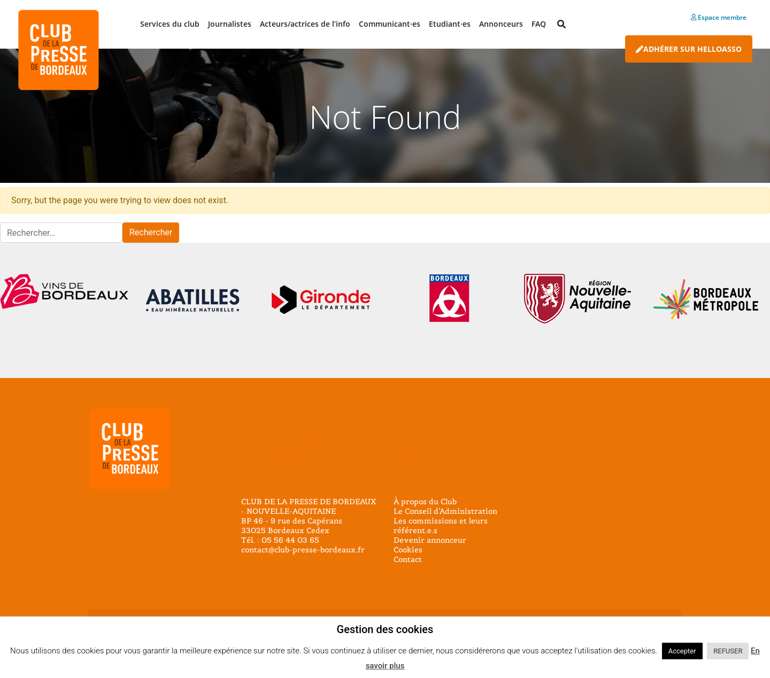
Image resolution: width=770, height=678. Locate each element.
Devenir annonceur (430, 540)
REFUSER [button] (727, 651)
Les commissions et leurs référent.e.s (441, 525)
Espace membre (719, 17)
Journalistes (229, 24)
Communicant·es (389, 24)
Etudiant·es (450, 24)
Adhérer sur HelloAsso (689, 49)
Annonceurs (501, 24)
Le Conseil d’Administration (445, 511)
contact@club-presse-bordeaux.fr (303, 549)
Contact (408, 559)
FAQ (539, 24)
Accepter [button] (682, 651)
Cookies (408, 549)
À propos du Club (425, 501)
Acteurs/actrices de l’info (305, 24)
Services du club (169, 24)
